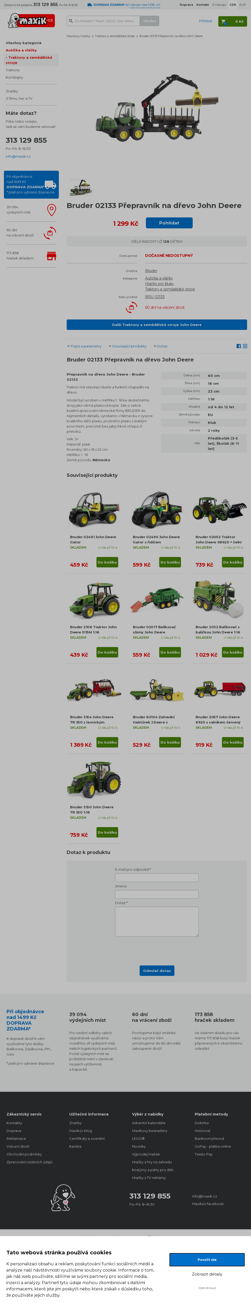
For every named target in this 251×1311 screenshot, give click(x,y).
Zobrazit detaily (207, 1274)
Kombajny (14, 77)
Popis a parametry (86, 346)
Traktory (13, 70)
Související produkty (129, 346)
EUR (242, 5)
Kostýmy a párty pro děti (152, 1170)
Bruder (151, 270)
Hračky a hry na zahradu (152, 1162)
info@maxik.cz (18, 156)
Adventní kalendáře (149, 1123)
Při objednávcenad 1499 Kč (30, 184)
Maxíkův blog (80, 1131)
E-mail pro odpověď (132, 869)
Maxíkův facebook (208, 1204)
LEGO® (138, 1138)
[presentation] (157, 949)
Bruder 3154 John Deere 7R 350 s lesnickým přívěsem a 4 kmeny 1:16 (92, 722)
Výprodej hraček (146, 1154)
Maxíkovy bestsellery (149, 1131)
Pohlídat (169, 223)
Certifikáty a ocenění (87, 1138)
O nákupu (219, 5)
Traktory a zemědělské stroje (29, 60)
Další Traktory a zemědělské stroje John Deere (157, 325)
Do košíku (107, 562)
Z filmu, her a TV (19, 98)
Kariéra (75, 1146)
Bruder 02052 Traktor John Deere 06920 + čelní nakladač (218, 542)
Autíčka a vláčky (21, 50)
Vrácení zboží (18, 1146)
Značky (12, 91)
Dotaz (162, 346)
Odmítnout (207, 1288)
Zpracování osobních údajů (30, 1162)
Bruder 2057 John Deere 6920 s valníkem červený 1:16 (218, 722)
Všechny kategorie (24, 43)
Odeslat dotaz (157, 971)
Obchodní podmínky (24, 1154)
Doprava (14, 1131)
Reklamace (16, 1138)
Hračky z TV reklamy (149, 1178)
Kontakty (14, 1123)
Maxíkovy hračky (78, 36)
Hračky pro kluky (159, 283)
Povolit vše (207, 1260)
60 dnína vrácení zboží (20, 232)
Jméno (121, 886)
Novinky (139, 1146)
